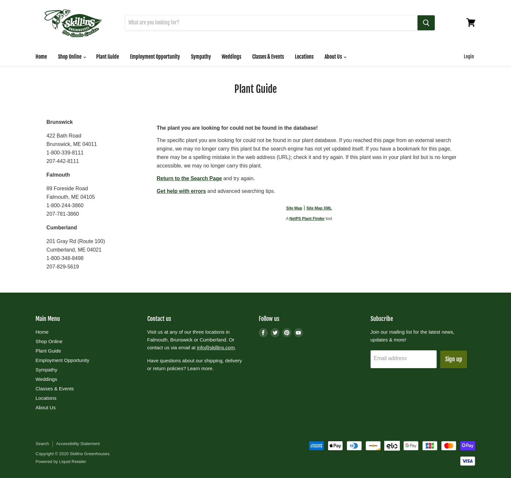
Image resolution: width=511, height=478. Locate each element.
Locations (304, 56)
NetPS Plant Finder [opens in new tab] (307, 218)
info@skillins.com (216, 348)
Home (41, 56)
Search (42, 444)
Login (469, 56)
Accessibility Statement (78, 444)
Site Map (294, 208)
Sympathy (201, 56)
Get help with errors (181, 191)
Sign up (453, 359)
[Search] (271, 22)
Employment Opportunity (155, 56)
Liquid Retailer (72, 461)
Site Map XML (319, 208)
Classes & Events (268, 56)
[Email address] (404, 360)
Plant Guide (107, 56)
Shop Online (72, 56)
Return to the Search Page (189, 178)
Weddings (231, 56)
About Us (335, 56)
